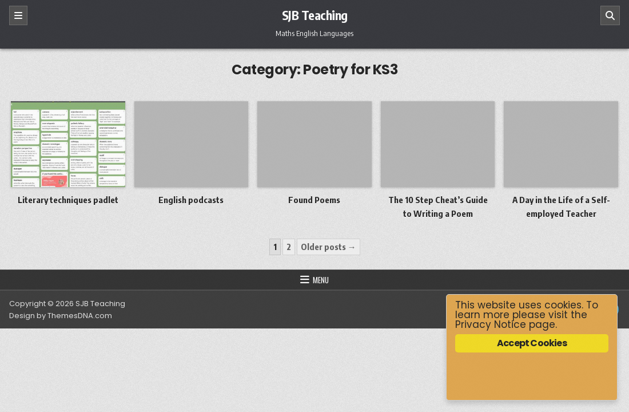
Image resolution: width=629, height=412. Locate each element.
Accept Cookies (532, 343)
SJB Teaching (315, 15)
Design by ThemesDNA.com (60, 315)
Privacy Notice (490, 324)
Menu (321, 280)
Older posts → (328, 246)
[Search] (610, 15)
